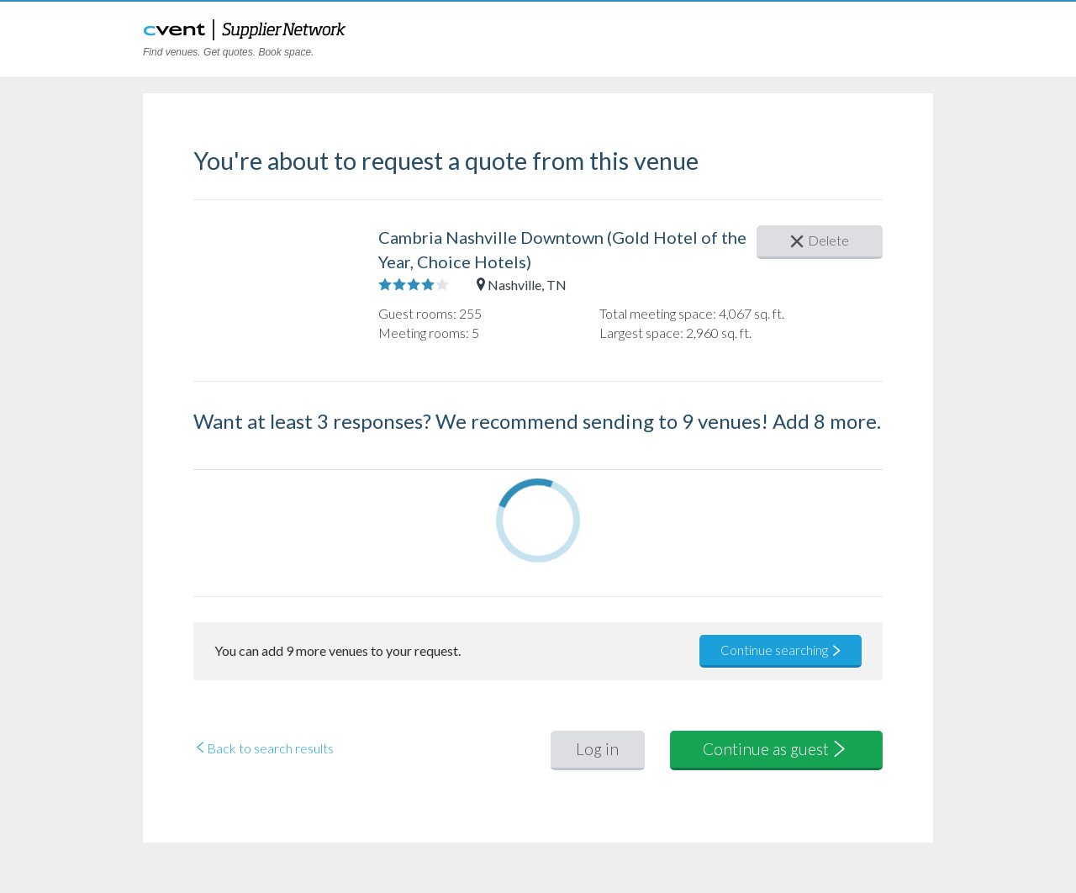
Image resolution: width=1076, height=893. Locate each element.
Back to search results (263, 748)
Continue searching (781, 650)
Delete (819, 240)
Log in (597, 748)
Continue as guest (776, 748)
